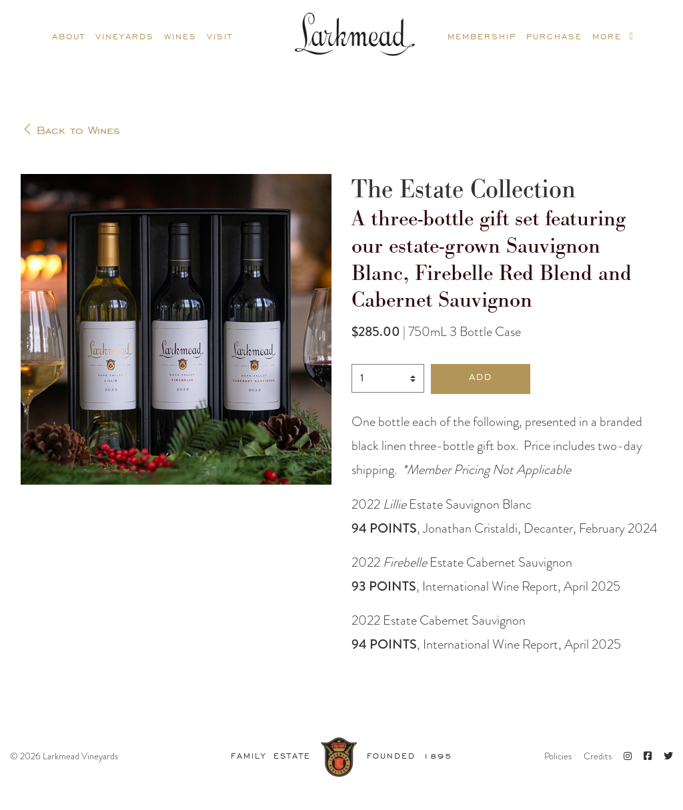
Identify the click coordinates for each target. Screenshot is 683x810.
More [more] (613, 36)
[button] (480, 379)
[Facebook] (648, 756)
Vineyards (124, 36)
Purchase (554, 36)
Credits (598, 756)
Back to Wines (71, 128)
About (68, 36)
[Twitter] (668, 756)
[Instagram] (628, 756)
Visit (220, 36)
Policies (558, 756)
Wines (180, 36)
